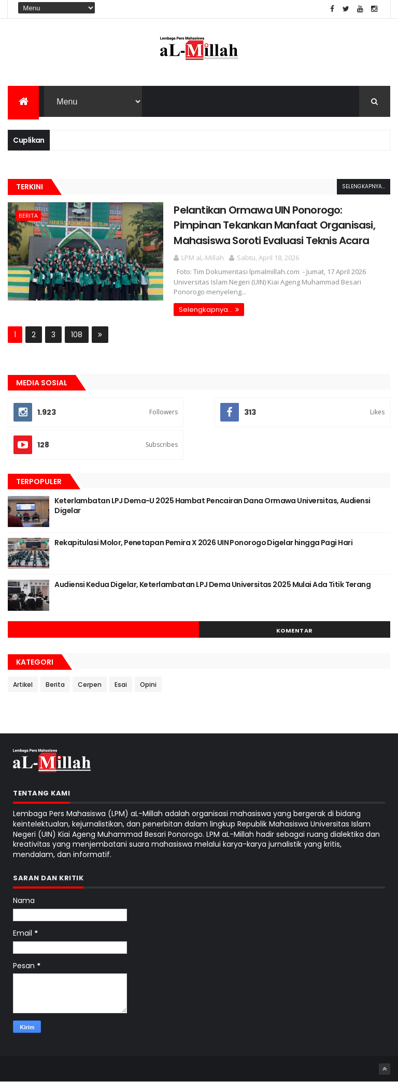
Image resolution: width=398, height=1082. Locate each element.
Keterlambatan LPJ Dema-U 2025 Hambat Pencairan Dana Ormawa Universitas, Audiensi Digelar (212, 505)
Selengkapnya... (363, 186)
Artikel (23, 684)
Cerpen (90, 684)
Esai (121, 684)
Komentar (294, 630)
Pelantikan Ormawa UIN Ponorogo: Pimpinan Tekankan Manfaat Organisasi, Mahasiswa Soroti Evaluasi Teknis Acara (274, 225)
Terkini (29, 187)
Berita (28, 215)
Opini (148, 684)
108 (76, 334)
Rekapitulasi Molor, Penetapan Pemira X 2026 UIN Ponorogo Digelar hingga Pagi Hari (203, 542)
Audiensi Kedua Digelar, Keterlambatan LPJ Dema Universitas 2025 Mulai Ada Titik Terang (212, 584)
